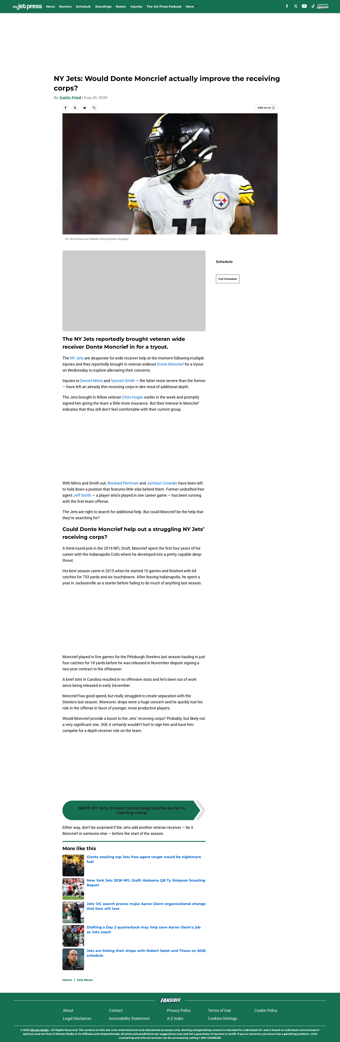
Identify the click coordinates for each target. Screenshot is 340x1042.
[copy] (94, 108)
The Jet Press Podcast (164, 6)
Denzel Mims (91, 380)
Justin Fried (70, 98)
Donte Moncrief (170, 364)
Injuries (136, 6)
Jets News (85, 980)
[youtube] (304, 6)
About (68, 1010)
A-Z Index (175, 1018)
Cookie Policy (265, 1010)
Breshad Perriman (123, 483)
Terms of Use (219, 1010)
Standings (103, 6)
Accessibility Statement (129, 1018)
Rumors (65, 6)
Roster (121, 6)
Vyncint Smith (123, 380)
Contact (116, 1010)
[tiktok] (313, 6)
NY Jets (77, 358)
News (50, 6)
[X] (296, 6)
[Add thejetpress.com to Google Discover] (266, 108)
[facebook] (287, 6)
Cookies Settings (222, 1018)
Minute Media (39, 1030)
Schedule (83, 6)
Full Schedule (227, 271)
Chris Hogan (132, 397)
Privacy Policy (179, 1010)
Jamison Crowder (162, 483)
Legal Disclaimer (77, 1018)
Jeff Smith (82, 495)
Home (67, 980)
